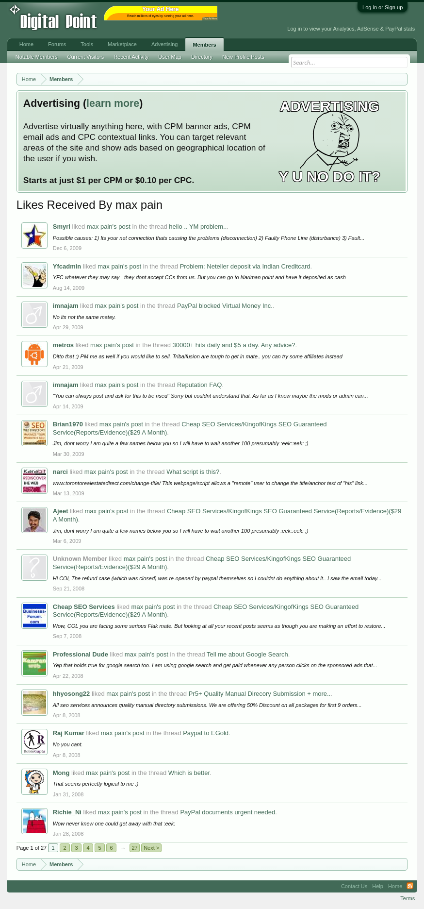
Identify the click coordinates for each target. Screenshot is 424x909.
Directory (201, 57)
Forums (57, 44)
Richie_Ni (67, 812)
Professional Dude (80, 654)
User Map (169, 57)
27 (135, 848)
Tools (87, 44)
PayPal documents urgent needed (227, 812)
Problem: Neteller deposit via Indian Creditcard (245, 266)
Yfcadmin (67, 266)
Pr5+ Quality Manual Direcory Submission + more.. (260, 693)
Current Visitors (85, 57)
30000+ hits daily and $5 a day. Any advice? (233, 345)
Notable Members (37, 57)
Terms (407, 898)
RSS (410, 886)
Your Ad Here (210, 18)
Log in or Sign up (382, 7)
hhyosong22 (71, 693)
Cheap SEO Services (84, 606)
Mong (61, 772)
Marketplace (122, 44)
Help (377, 886)
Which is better (189, 772)
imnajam (66, 305)
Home (26, 44)
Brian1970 (68, 424)
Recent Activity (131, 57)
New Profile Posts (243, 57)
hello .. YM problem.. (198, 226)
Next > (151, 848)
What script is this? (192, 471)
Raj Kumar (68, 733)
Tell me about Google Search (247, 654)
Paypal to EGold (205, 733)
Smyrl (61, 226)
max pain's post (108, 226)
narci (60, 471)
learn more (112, 103)
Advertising (164, 44)
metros (63, 345)
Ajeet (60, 511)
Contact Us (354, 886)
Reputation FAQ (199, 384)
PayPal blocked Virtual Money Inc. (225, 305)
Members (204, 45)
